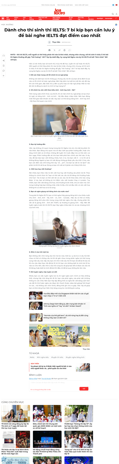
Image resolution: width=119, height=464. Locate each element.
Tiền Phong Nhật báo (65, 5)
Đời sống (8, 18)
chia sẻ (49, 50)
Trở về (4, 76)
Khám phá (16, 18)
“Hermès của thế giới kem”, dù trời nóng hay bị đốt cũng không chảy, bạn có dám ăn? (66, 317)
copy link (59, 50)
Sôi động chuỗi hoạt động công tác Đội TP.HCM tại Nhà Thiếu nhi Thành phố (47, 452)
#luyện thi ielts (57, 357)
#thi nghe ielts (43, 357)
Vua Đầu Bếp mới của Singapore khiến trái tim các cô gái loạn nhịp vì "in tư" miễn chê (66, 295)
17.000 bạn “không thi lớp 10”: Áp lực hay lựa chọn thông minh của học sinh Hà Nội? (78, 426)
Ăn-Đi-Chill (71, 18)
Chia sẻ (4, 61)
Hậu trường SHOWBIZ (56, 18)
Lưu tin (4, 66)
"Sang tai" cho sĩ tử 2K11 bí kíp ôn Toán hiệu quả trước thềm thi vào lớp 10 (78, 452)
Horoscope (108, 18)
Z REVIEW (91, 18)
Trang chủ (2, 18)
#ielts (32, 357)
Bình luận (4, 71)
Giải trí (24, 18)
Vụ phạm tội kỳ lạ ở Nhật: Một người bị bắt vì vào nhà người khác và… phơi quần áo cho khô (51, 367)
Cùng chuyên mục (12, 402)
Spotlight (100, 18)
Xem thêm (116, 18)
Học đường (31, 18)
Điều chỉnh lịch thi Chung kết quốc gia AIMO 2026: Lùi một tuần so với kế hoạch (47, 426)
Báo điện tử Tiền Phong (59, 11)
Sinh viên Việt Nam (81, 5)
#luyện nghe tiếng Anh (75, 357)
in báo (64, 50)
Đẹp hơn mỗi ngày (43, 18)
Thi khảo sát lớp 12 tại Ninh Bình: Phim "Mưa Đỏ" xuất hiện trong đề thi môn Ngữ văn (15, 452)
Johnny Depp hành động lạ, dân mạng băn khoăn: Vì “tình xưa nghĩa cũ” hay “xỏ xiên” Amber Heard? (64, 305)
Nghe (4, 56)
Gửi (84, 389)
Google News (116, 24)
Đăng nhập (33, 378)
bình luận (69, 50)
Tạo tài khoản (46, 378)
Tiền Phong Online (48, 5)
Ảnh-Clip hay (81, 18)
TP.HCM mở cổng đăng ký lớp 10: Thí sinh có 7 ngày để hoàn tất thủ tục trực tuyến (15, 426)
